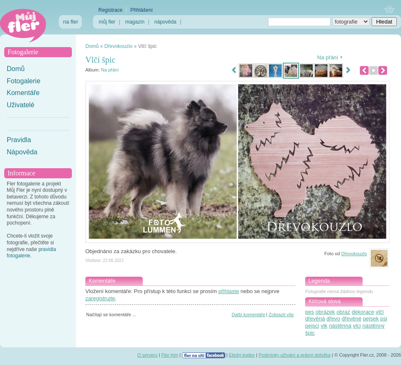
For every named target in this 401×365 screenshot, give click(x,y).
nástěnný (373, 326)
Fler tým (169, 354)
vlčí (380, 312)
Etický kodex (242, 354)
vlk (324, 326)
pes (309, 312)
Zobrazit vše (281, 314)
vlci (357, 326)
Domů (16, 68)
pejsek (371, 318)
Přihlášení (141, 10)
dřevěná (315, 318)
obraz (343, 312)
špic (310, 333)
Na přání (110, 69)
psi (384, 318)
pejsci (312, 326)
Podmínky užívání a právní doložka (294, 354)
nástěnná (340, 326)
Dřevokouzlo (118, 46)
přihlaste (228, 291)
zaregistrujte (100, 298)
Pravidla (19, 139)
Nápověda (22, 152)
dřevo (333, 318)
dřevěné (351, 318)
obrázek (325, 312)
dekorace (363, 312)
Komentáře (23, 92)
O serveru (147, 354)
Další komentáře (248, 314)
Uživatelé (20, 104)
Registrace (110, 10)
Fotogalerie (23, 81)
